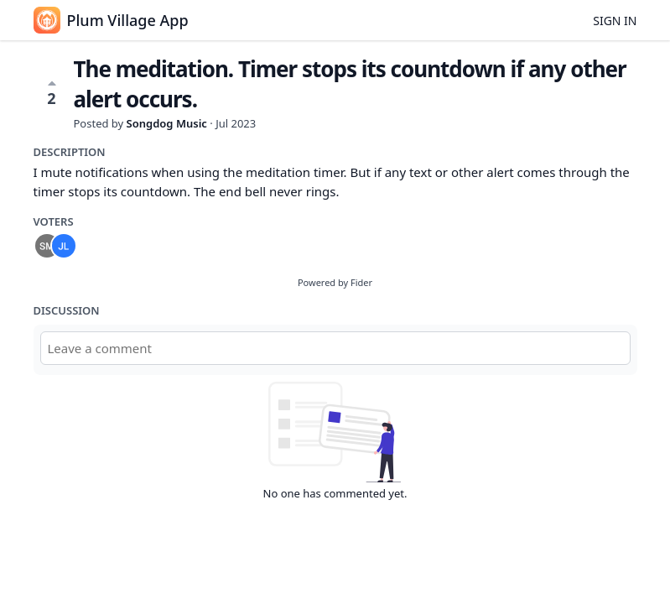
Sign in (614, 21)
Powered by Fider (335, 282)
